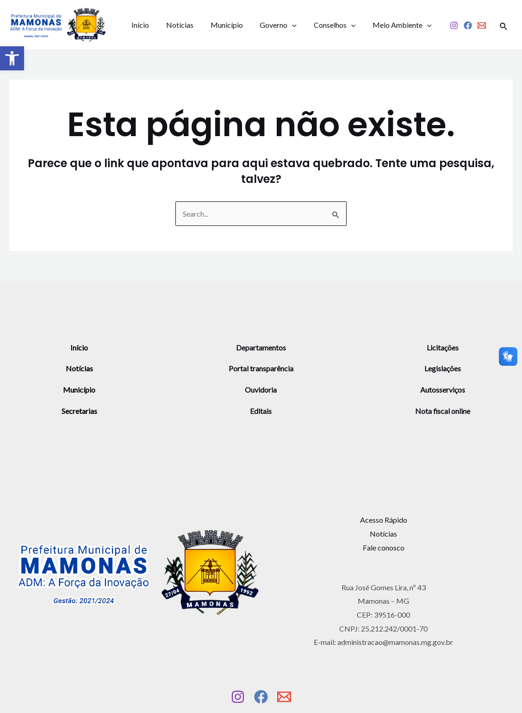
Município (221, 24)
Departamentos (261, 347)
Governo (270, 25)
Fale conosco (383, 547)
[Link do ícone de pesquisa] (504, 25)
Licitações (443, 347)
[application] (284, 25)
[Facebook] (468, 26)
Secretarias (79, 411)
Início (139, 24)
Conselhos (325, 25)
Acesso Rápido (383, 519)
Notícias (176, 24)
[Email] (482, 26)
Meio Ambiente (390, 25)
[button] (12, 58)
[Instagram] (454, 26)
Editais (261, 411)
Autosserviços (442, 389)
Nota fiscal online (443, 411)
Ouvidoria (261, 389)
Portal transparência (261, 368)
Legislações (442, 368)
